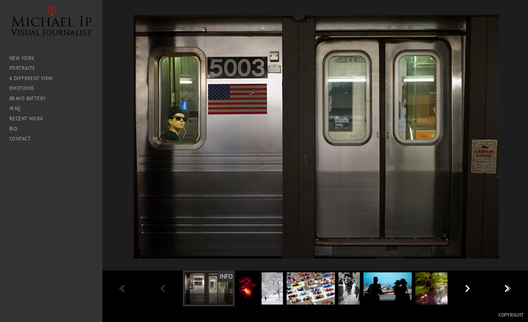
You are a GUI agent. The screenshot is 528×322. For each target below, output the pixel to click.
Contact (19, 139)
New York (21, 58)
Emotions (21, 88)
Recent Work (26, 118)
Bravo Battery (27, 98)
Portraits (22, 68)
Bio (13, 129)
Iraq (18, 108)
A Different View (31, 78)
